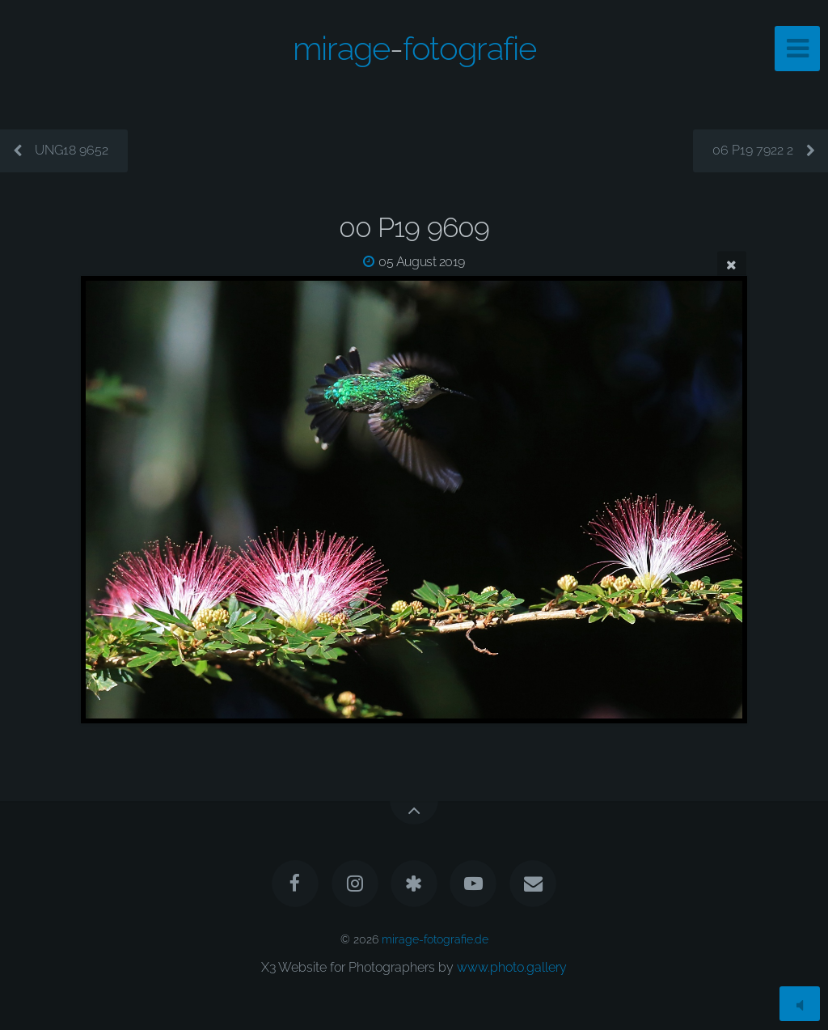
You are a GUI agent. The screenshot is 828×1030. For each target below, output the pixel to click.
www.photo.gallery (512, 967)
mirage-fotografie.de (435, 939)
